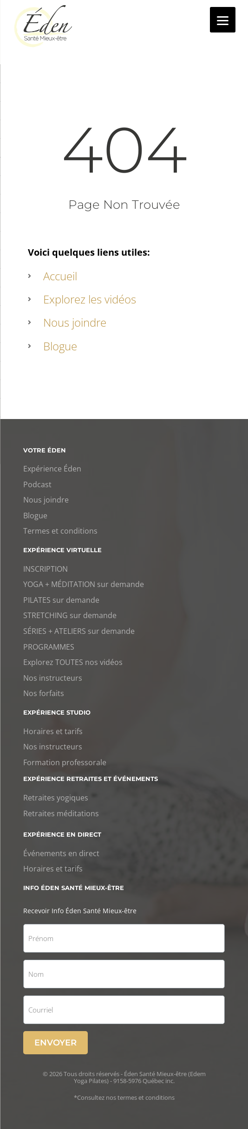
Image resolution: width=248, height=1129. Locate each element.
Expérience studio (57, 712)
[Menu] (222, 19)
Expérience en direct (62, 834)
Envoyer (55, 1043)
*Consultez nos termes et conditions (124, 1097)
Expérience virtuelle (62, 550)
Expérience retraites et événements (90, 778)
